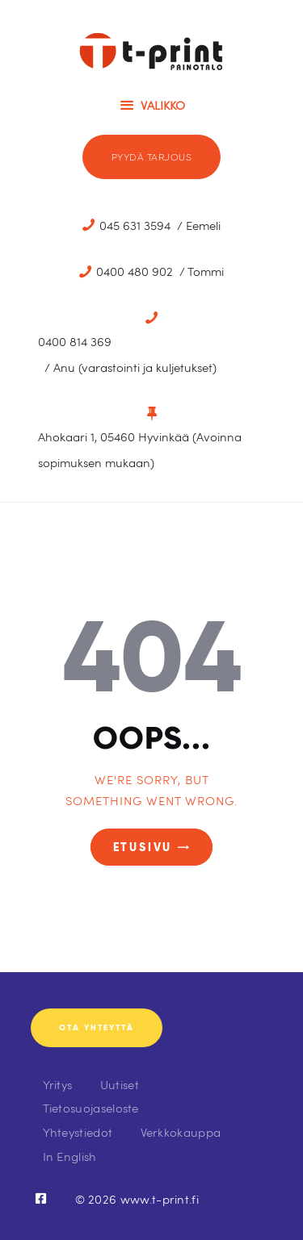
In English (70, 1155)
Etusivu (143, 847)
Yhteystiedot (78, 1131)
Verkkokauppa (181, 1131)
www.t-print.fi (159, 1198)
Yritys (58, 1083)
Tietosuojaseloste (91, 1107)
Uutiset (119, 1083)
